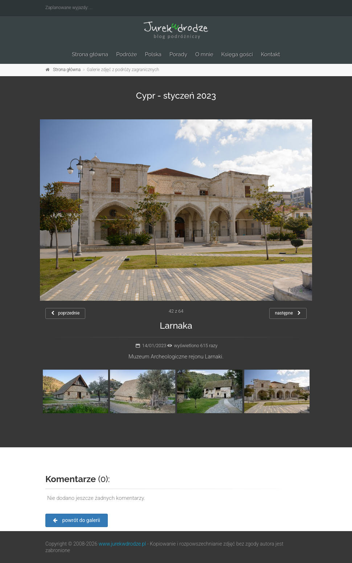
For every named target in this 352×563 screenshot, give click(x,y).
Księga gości (237, 54)
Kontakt (270, 54)
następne (288, 313)
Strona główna (90, 54)
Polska (153, 54)
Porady (178, 54)
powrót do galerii (76, 520)
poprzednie (65, 313)
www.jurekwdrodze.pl (122, 544)
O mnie (204, 54)
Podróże (126, 54)
